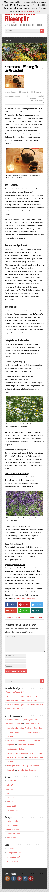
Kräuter (41, 98)
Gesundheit (39, 96)
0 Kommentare (37, 92)
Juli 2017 (9, 788)
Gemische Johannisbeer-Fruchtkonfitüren (21, 704)
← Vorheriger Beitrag (12, 617)
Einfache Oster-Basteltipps (28, 773)
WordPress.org (12, 864)
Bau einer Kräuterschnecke (26, 598)
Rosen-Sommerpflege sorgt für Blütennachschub (24, 708)
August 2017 (11, 784)
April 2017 (10, 801)
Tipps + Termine (12, 841)
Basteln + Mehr (12, 824)
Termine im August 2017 (15, 695)
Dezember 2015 (12, 813)
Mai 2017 (9, 796)
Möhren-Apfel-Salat (32, 727)
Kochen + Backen (13, 837)
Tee (43, 102)
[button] (11, 604)
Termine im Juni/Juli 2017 (15, 712)
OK (38, 11)
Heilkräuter (34, 98)
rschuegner (13, 92)
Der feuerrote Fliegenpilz (20, 15)
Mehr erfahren (27, 11)
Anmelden (10, 852)
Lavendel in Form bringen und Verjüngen (21, 699)
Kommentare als (14, 860)
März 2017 (10, 805)
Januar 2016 (11, 809)
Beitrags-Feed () (14, 856)
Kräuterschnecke (37, 100)
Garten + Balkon (13, 96)
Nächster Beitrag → (37, 617)
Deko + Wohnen (12, 828)
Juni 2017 (10, 792)
